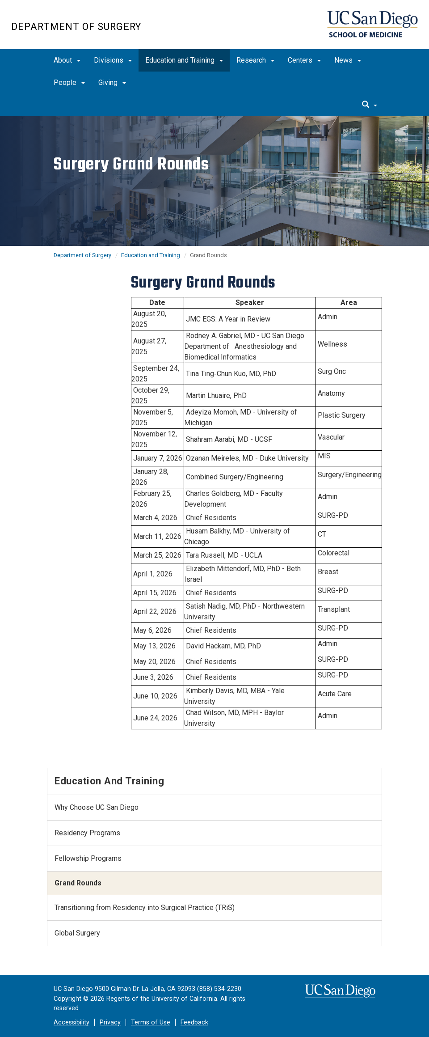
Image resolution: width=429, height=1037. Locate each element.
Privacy (110, 1022)
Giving (112, 82)
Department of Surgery (76, 26)
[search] (369, 105)
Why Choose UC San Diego (97, 807)
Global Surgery (77, 933)
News (347, 60)
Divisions (113, 60)
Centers (304, 60)
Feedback (194, 1022)
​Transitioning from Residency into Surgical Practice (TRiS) (145, 907)
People (69, 82)
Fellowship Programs (88, 858)
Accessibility (71, 1022)
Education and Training (184, 60)
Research (255, 60)
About (67, 60)
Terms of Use (150, 1022)
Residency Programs (87, 833)
